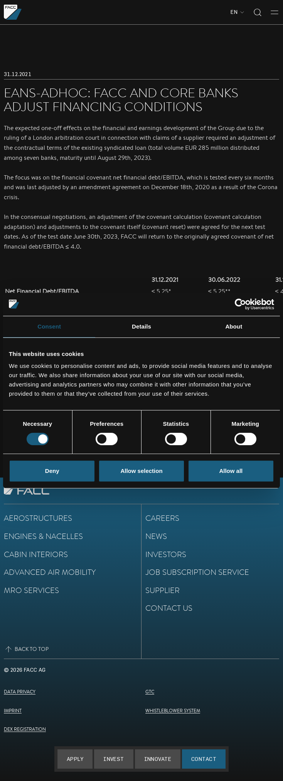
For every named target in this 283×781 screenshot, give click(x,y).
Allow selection (141, 471)
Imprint (13, 710)
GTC (149, 692)
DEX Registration (25, 729)
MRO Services (31, 590)
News (156, 536)
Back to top (26, 649)
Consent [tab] (49, 326)
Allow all (231, 471)
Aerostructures (38, 518)
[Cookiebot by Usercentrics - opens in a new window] (240, 304)
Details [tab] (141, 326)
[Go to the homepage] (13, 12)
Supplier (162, 590)
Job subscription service (197, 572)
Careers (162, 518)
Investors (165, 554)
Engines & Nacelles (43, 536)
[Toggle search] (257, 12)
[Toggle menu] (274, 12)
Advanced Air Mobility (50, 572)
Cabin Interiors (36, 554)
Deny (52, 471)
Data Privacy (19, 692)
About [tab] (233, 326)
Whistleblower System (172, 710)
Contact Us (168, 608)
